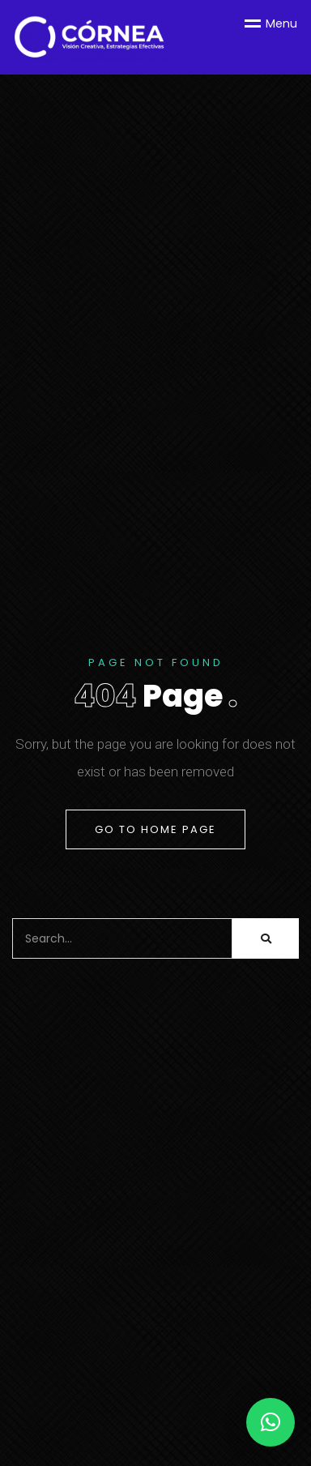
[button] (270, 1422)
